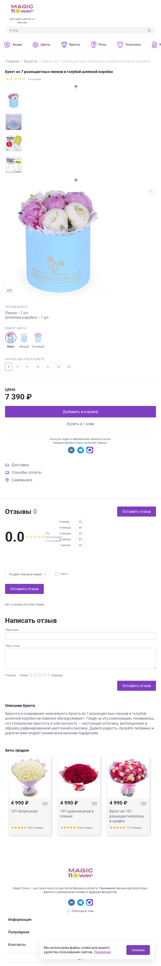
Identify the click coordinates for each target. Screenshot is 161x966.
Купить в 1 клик (80, 424)
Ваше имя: (13, 629)
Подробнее (102, 952)
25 (58, 366)
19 (37, 366)
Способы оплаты (27, 472)
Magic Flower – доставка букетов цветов (40, 888)
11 (27, 366)
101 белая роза (24, 811)
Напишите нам (83, 911)
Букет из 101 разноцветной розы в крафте (126, 816)
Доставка (20, 465)
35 (69, 366)
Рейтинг (11, 675)
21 (48, 366)
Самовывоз (22, 480)
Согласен (138, 950)
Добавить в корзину (80, 411)
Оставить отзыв (136, 511)
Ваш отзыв (13, 645)
